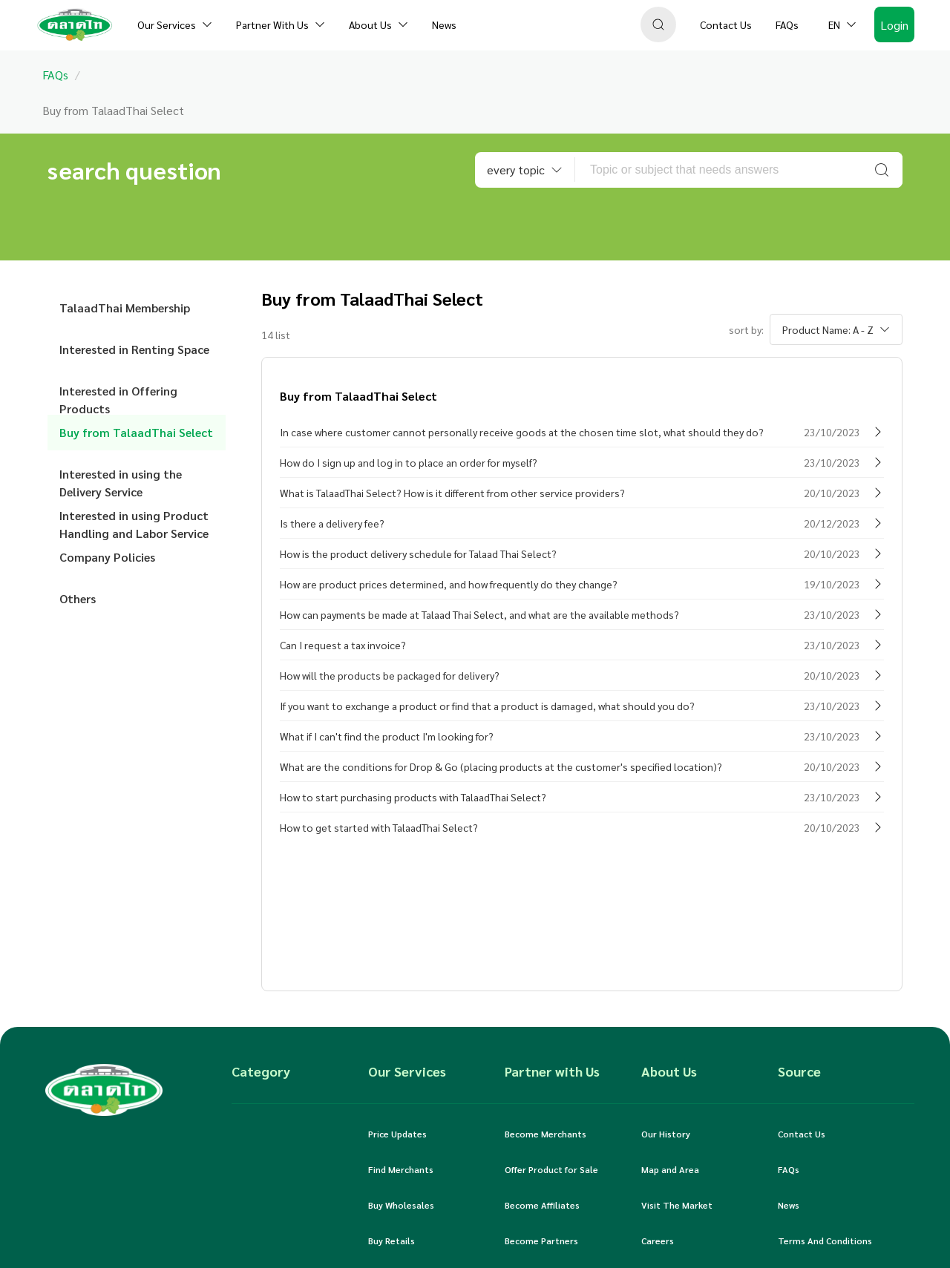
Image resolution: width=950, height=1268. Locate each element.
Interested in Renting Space (134, 349)
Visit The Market (676, 1205)
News (788, 1205)
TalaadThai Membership (124, 307)
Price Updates (397, 1134)
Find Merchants (400, 1169)
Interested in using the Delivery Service (120, 479)
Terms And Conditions (825, 1240)
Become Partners (541, 1240)
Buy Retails (391, 1240)
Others (77, 598)
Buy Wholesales (401, 1205)
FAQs (788, 1169)
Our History (665, 1134)
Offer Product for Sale (551, 1169)
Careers (657, 1240)
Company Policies (107, 557)
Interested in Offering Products (118, 396)
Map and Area (670, 1169)
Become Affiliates (542, 1205)
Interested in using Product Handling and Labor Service (134, 520)
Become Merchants (545, 1134)
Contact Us (801, 1134)
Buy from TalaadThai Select (136, 432)
